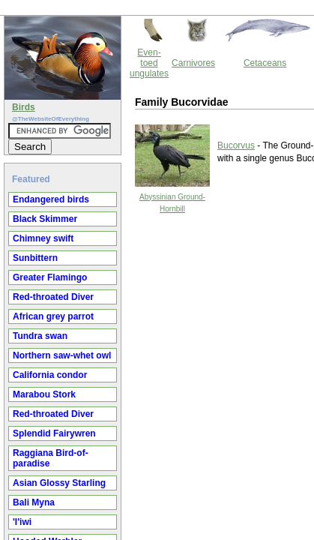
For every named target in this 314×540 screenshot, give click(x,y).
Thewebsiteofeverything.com (171, 159)
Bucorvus (108, 80)
